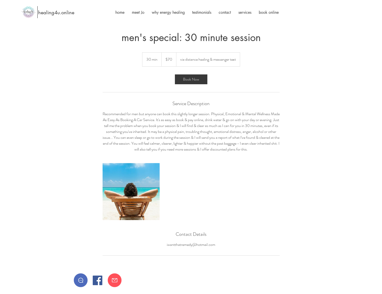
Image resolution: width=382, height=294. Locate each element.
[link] (191, 79)
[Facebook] (97, 280)
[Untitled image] (131, 191)
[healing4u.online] (52, 12)
